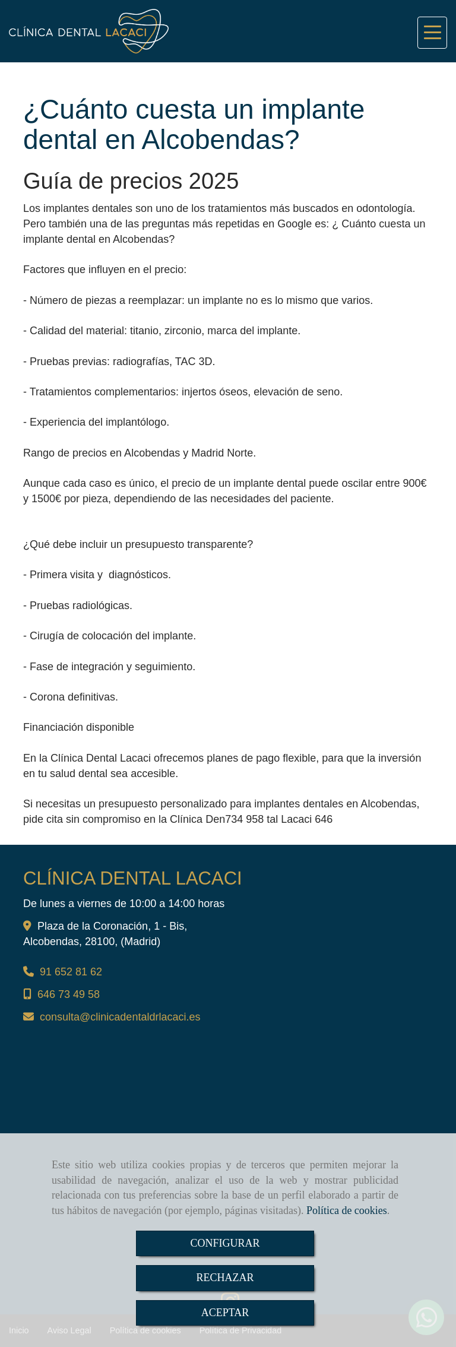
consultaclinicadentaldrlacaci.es (120, 1017)
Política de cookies (346, 1210)
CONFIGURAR (224, 1243)
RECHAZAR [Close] (225, 1277)
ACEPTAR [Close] (225, 1313)
